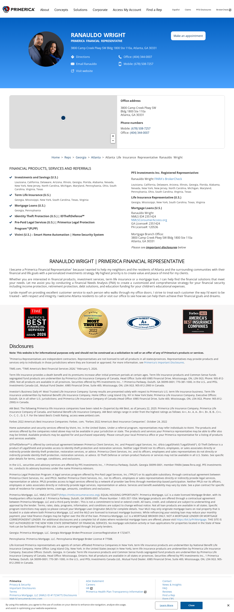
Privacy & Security (20, 584)
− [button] (113, 141)
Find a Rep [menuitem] (154, 10)
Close (191, 605)
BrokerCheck (223, 9)
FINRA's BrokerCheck (168, 179)
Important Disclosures (23, 588)
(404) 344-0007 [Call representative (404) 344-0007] (139, 133)
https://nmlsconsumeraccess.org (79, 494)
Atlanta (96, 157)
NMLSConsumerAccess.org (149, 220)
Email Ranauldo (86, 64)
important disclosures (161, 247)
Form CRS (168, 598)
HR (89, 588)
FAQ (164, 588)
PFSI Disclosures (203, 9)
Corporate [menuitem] (100, 10)
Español (176, 9)
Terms (13, 591)
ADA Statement (95, 581)
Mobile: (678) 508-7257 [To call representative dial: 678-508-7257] (138, 64)
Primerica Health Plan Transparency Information (116, 591)
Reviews (167, 591)
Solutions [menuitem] (80, 10)
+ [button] (113, 136)
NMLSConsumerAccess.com (26, 598)
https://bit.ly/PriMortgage (191, 519)
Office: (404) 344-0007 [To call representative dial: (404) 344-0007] (138, 57)
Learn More (166, 605)
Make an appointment (188, 36)
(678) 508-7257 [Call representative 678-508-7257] (140, 128)
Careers (90, 584)
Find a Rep (168, 595)
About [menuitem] (44, 10)
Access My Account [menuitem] (127, 10)
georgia (81, 157)
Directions (83, 57)
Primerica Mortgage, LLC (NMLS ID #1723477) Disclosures (43, 595)
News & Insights (172, 584)
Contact (166, 581)
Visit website (84, 71)
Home (56, 157)
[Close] (228, 606)
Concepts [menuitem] (61, 10)
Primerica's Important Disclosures (164, 362)
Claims (188, 9)
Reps (67, 157)
